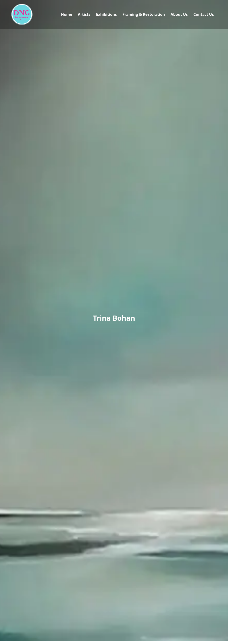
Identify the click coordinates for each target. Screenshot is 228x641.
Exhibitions (106, 14)
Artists (84, 14)
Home (66, 14)
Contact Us (203, 14)
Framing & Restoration (143, 14)
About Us (179, 14)
